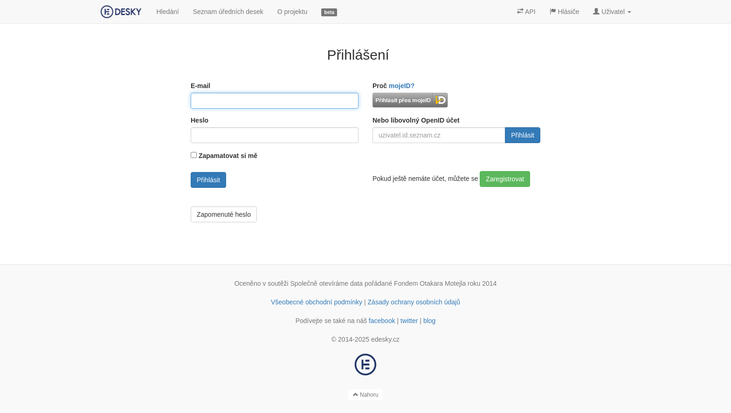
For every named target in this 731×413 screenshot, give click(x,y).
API (526, 11)
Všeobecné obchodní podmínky (316, 302)
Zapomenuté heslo (224, 214)
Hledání (167, 11)
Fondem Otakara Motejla (430, 283)
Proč (393, 85)
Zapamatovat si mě (228, 155)
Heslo (199, 120)
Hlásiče (564, 11)
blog (429, 320)
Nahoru (366, 395)
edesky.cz (385, 339)
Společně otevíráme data (326, 283)
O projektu (292, 11)
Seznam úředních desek (228, 11)
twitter (409, 320)
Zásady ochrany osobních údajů (414, 302)
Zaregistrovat (505, 179)
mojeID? (401, 85)
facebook (382, 320)
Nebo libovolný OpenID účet (416, 120)
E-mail (200, 85)
